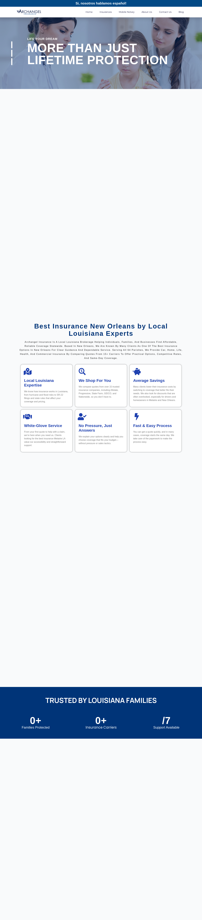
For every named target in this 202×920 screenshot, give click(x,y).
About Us (147, 12)
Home (89, 12)
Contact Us (165, 12)
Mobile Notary (127, 12)
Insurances (106, 12)
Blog (181, 12)
